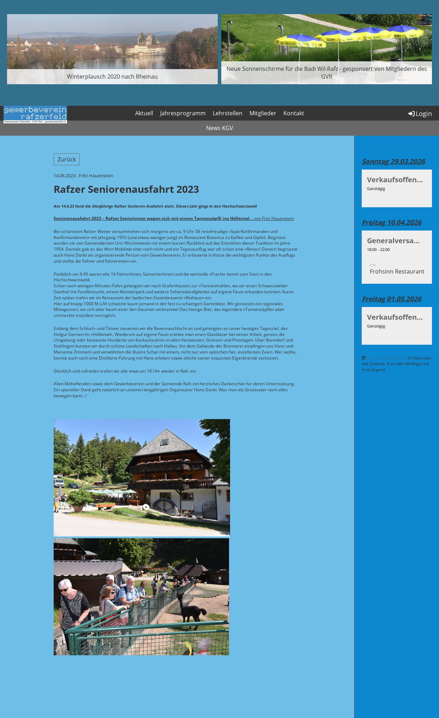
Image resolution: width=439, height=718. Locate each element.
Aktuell (144, 113)
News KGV (219, 128)
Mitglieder (262, 113)
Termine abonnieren (387, 358)
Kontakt (293, 113)
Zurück (67, 159)
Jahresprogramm (183, 113)
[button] (397, 188)
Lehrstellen (227, 113)
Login (419, 113)
